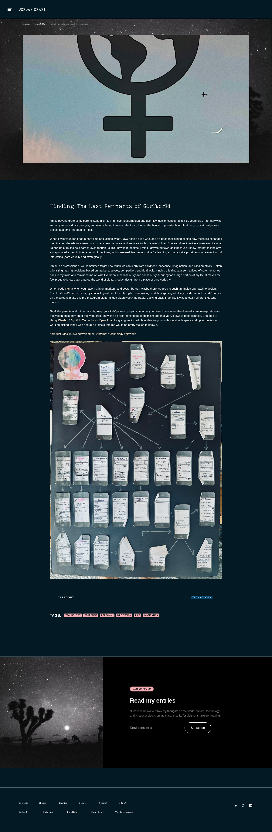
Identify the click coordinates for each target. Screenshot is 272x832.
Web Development (124, 812)
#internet (101, 333)
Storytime (91, 615)
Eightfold (72, 812)
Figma (69, 288)
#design (66, 333)
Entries (63, 803)
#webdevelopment (83, 333)
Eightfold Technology (83, 320)
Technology (39, 24)
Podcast (23, 812)
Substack (48, 812)
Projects (23, 803)
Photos (42, 803)
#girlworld (129, 333)
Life (137, 615)
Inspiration (151, 615)
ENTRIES (27, 24)
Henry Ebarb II (59, 320)
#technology (115, 333)
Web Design (124, 615)
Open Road (106, 320)
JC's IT (123, 803)
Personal (107, 615)
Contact (103, 803)
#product (55, 333)
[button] (10, 9)
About (82, 803)
